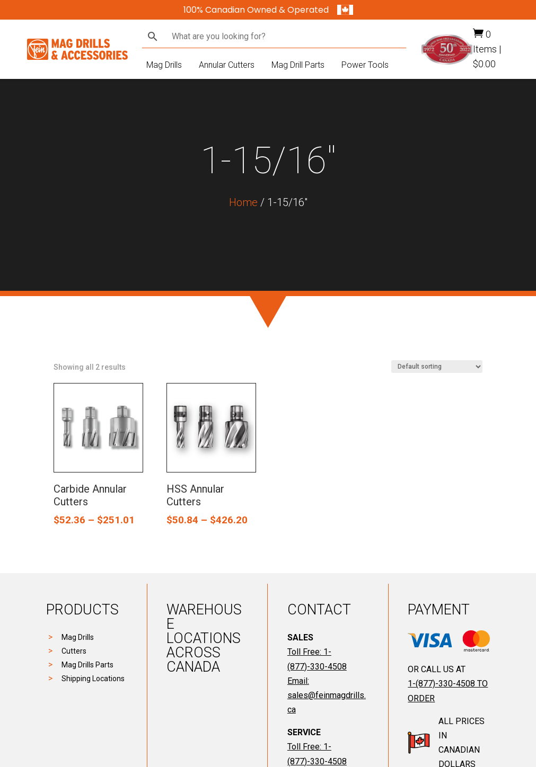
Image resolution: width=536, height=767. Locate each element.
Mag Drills (164, 65)
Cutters (73, 651)
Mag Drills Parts (87, 665)
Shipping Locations (93, 678)
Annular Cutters (226, 65)
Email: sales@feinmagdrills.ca (326, 695)
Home (243, 202)
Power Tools (365, 65)
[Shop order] (436, 366)
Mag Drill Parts (297, 65)
